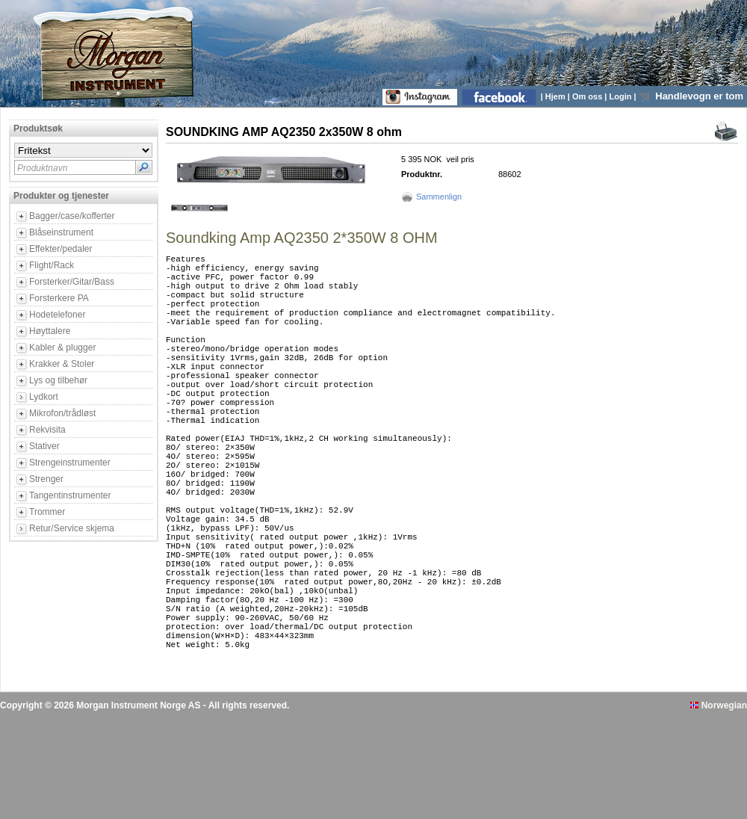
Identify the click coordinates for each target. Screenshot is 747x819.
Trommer (47, 512)
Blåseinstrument (61, 232)
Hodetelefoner (57, 314)
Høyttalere (49, 331)
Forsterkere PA (59, 298)
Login (622, 96)
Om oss (588, 96)
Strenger (46, 479)
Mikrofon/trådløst (62, 413)
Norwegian (718, 806)
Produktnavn (42, 168)
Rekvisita (47, 429)
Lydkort (43, 397)
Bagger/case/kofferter (72, 216)
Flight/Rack (51, 265)
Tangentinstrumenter (70, 495)
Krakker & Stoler (61, 364)
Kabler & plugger (62, 347)
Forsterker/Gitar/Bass (71, 281)
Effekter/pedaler (61, 249)
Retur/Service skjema (71, 528)
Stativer (44, 446)
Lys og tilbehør (58, 380)
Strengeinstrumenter (70, 462)
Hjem (556, 96)
